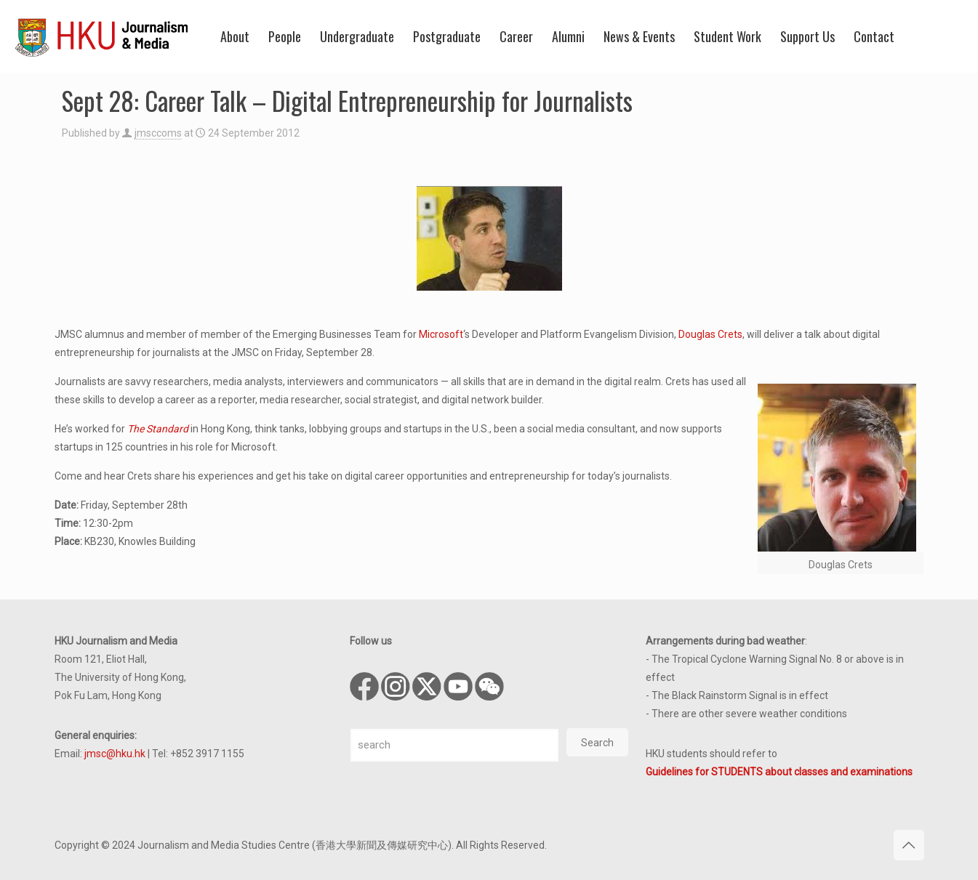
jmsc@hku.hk (114, 753)
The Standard (157, 429)
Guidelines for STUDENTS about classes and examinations (779, 772)
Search (597, 742)
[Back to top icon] (909, 845)
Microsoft (441, 334)
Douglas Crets (710, 334)
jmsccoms (158, 133)
